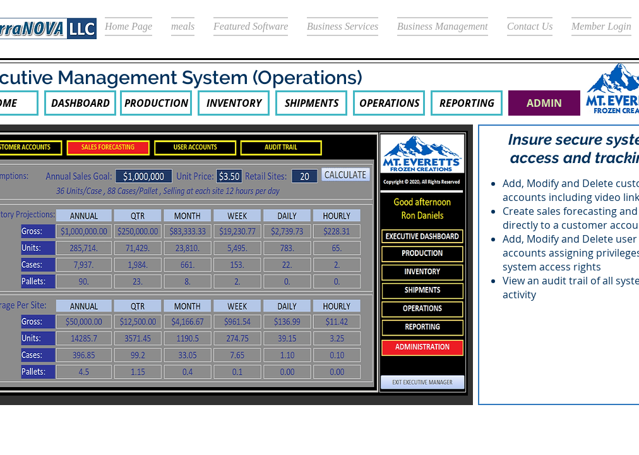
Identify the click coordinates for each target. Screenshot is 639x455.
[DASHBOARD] (80, 103)
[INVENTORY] (234, 103)
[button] (544, 103)
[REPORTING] (467, 103)
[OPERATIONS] (389, 103)
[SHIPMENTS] (311, 103)
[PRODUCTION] (156, 103)
